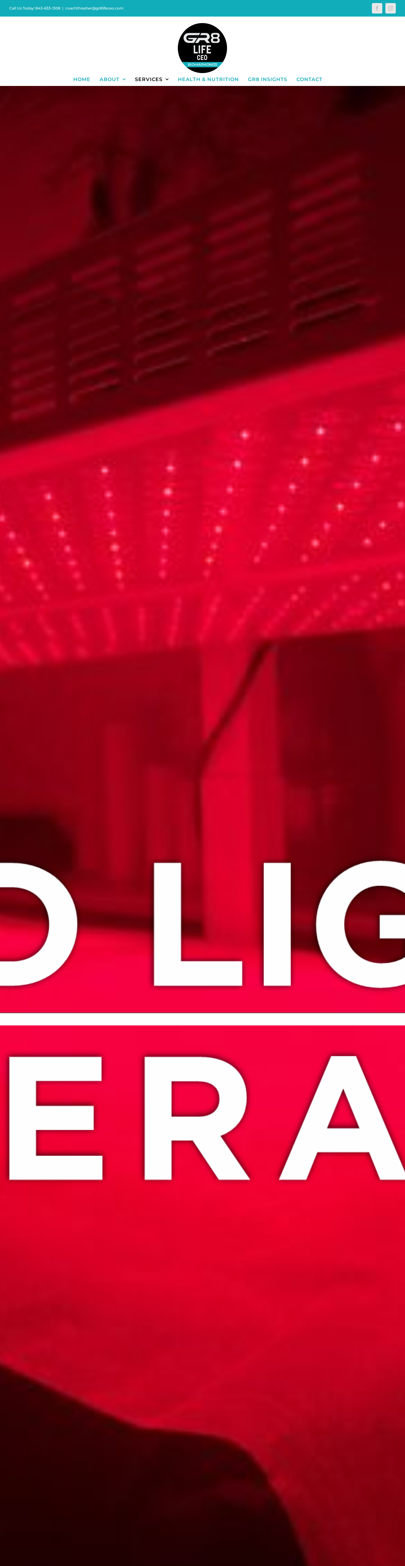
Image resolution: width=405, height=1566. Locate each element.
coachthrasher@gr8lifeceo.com (94, 8)
